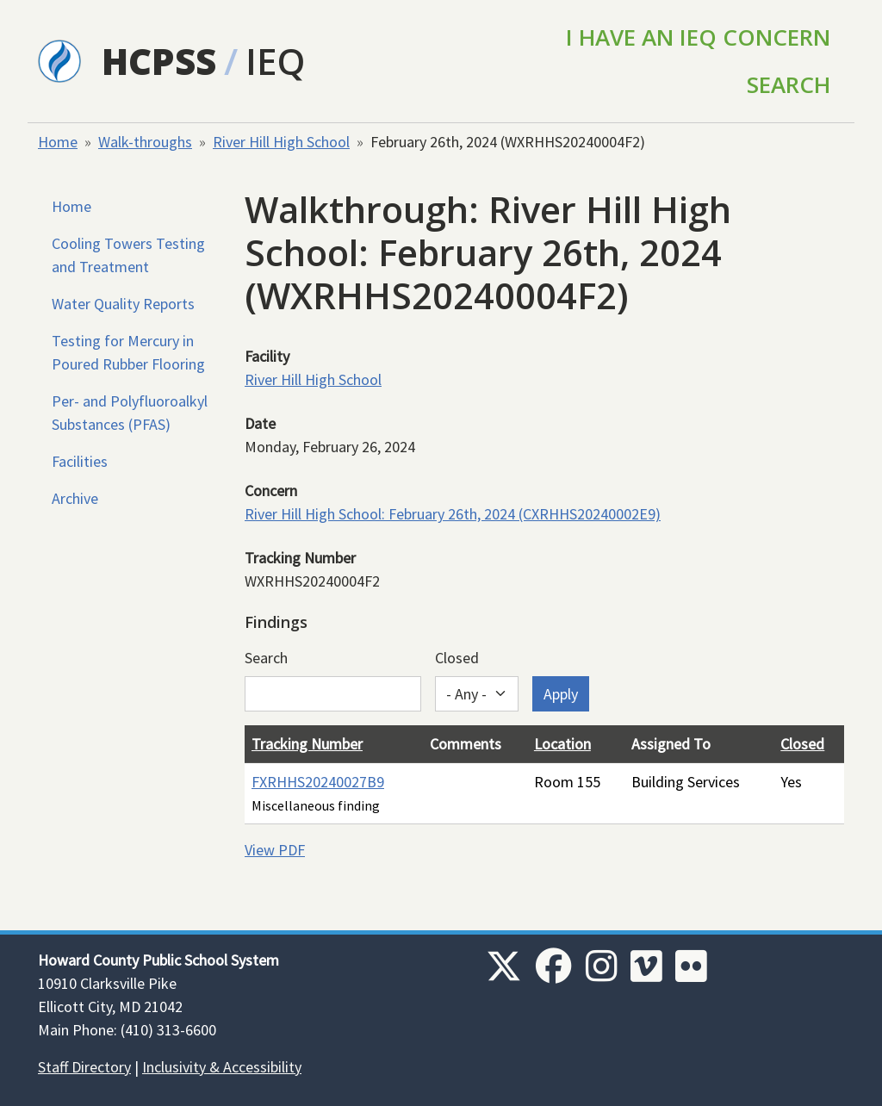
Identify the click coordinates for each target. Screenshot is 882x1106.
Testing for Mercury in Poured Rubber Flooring (128, 352)
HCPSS (159, 60)
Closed (457, 658)
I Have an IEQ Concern (698, 37)
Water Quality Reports (123, 304)
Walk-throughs (145, 142)
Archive (75, 498)
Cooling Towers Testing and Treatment (128, 254)
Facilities (80, 461)
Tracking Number (307, 744)
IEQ (275, 60)
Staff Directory (84, 1067)
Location (562, 744)
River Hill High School (281, 142)
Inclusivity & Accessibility (221, 1067)
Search (788, 84)
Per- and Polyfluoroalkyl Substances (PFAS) (130, 412)
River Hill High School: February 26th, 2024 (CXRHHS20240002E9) (453, 514)
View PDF (275, 850)
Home (58, 142)
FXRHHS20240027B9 (318, 782)
